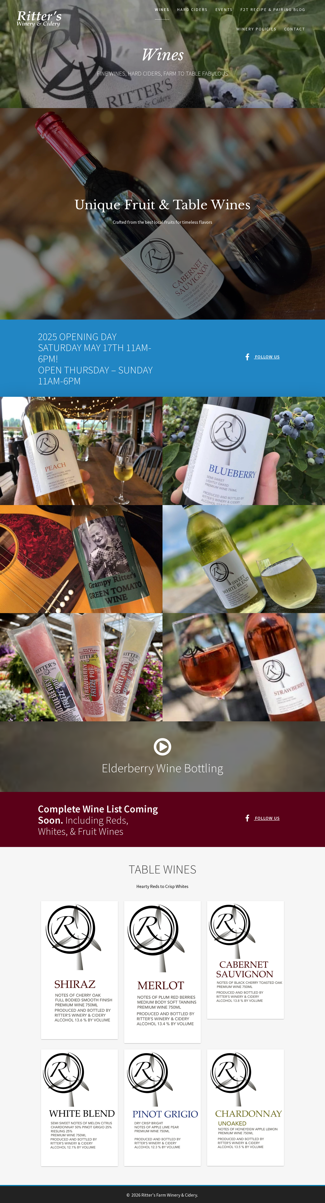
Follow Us (262, 357)
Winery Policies (256, 28)
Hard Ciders (192, 9)
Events (224, 9)
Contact (294, 28)
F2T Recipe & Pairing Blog (272, 9)
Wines (162, 9)
